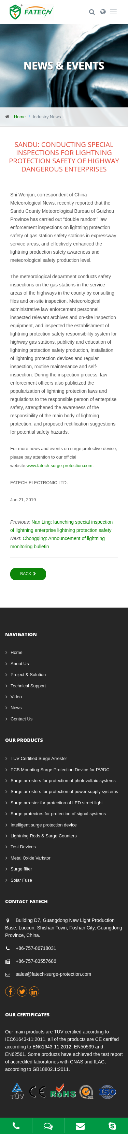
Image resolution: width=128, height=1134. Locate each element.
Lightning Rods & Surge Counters (44, 835)
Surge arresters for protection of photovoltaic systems (63, 780)
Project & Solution (28, 674)
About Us (20, 663)
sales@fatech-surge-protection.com (53, 974)
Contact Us (21, 718)
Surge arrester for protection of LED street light (57, 802)
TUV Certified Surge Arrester (39, 758)
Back (28, 573)
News (16, 707)
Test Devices (23, 846)
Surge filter (21, 868)
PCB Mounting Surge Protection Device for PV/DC (60, 769)
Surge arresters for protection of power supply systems (64, 791)
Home (20, 116)
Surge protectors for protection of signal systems (58, 813)
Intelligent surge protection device (44, 824)
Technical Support (28, 685)
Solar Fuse (21, 880)
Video (16, 696)
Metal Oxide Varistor (31, 858)
